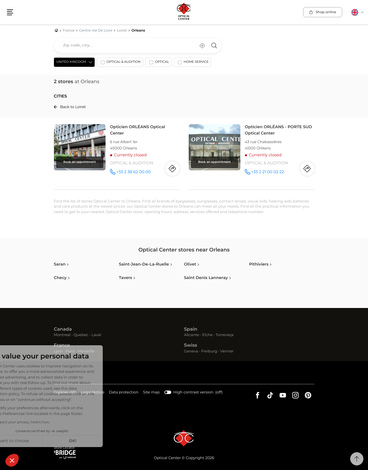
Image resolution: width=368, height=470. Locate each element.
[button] (12, 460)
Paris (70, 351)
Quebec (81, 335)
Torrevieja (224, 335)
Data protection (124, 392)
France (62, 345)
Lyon (58, 351)
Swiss (190, 345)
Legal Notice (92, 392)
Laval (96, 335)
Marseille (86, 351)
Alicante (191, 335)
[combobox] (137, 45)
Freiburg (209, 351)
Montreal (62, 335)
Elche (207, 335)
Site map (151, 392)
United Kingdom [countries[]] (71, 62)
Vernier (227, 351)
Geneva (191, 351)
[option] (120, 63)
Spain (190, 329)
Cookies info (65, 392)
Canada (63, 329)
